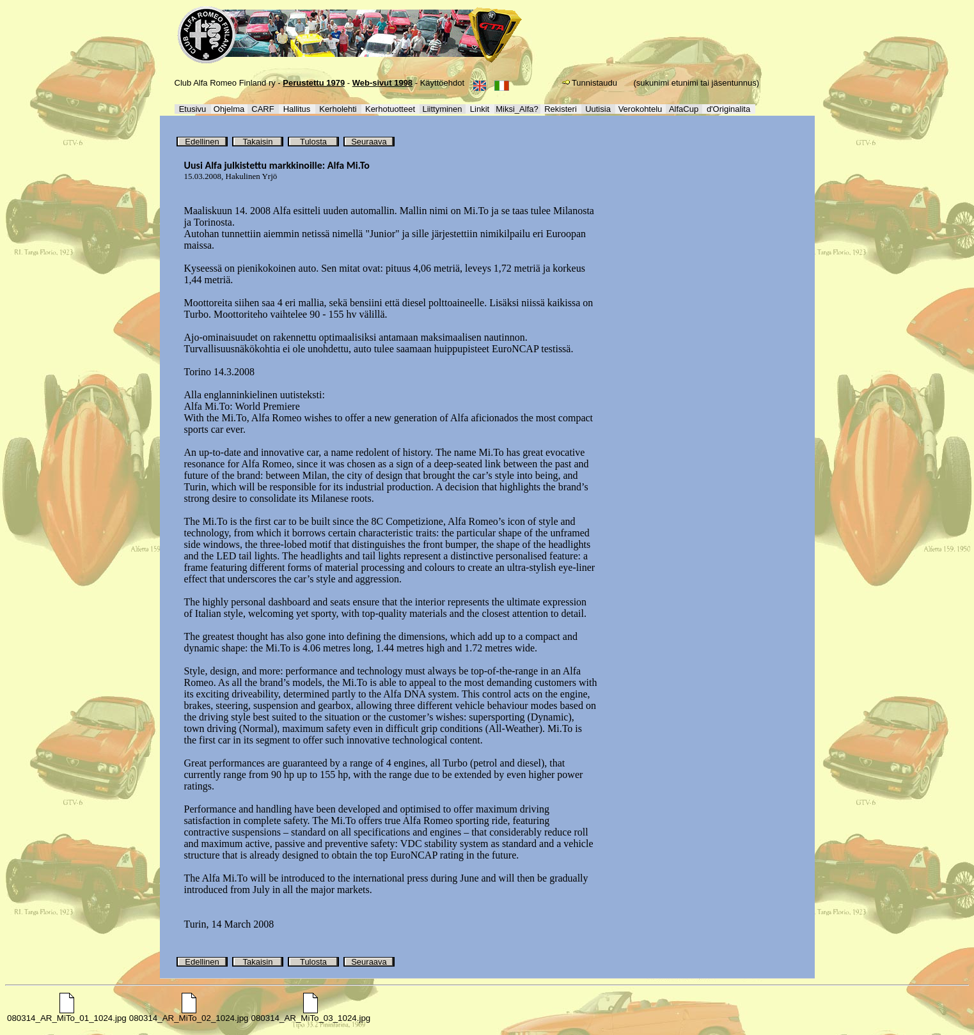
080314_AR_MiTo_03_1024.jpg (311, 1014)
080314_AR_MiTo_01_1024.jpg (67, 1014)
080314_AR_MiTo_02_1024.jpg (189, 1014)
